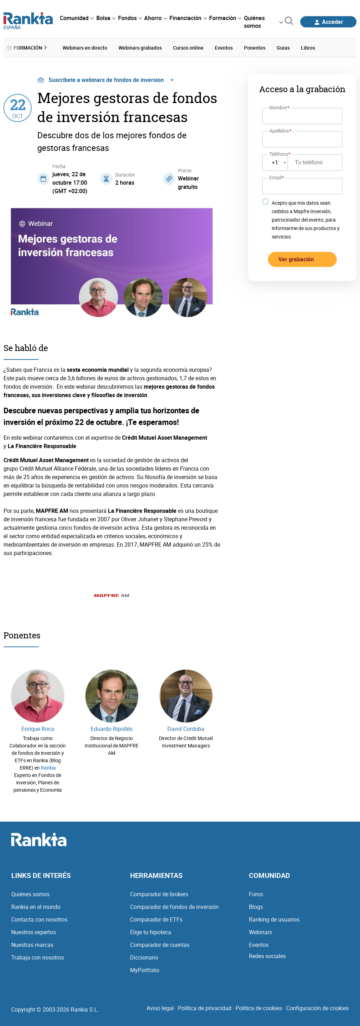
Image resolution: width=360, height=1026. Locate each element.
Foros (256, 894)
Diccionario (144, 957)
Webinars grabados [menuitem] (140, 47)
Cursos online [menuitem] (188, 47)
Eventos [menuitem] (224, 47)
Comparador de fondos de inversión (174, 906)
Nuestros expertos (33, 932)
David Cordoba (185, 728)
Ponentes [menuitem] (254, 47)
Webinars (260, 932)
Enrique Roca (37, 728)
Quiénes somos (30, 894)
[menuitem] (76, 17)
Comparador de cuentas (159, 944)
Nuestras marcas (32, 944)
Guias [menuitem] (283, 47)
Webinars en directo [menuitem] (85, 47)
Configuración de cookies (317, 1008)
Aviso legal (160, 1008)
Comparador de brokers (159, 894)
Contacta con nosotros (39, 919)
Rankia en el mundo (35, 906)
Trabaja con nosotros (37, 957)
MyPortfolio (144, 970)
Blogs (256, 906)
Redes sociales (267, 956)
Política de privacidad (204, 1008)
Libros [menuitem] (308, 47)
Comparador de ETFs (156, 919)
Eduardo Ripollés (112, 728)
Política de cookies (259, 1008)
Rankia (48, 767)
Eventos (259, 944)
